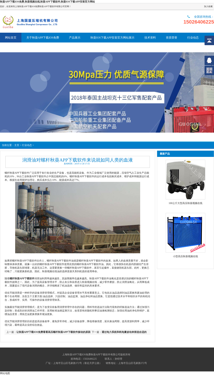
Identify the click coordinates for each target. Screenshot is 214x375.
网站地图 (5, 373)
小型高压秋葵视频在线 (185, 256)
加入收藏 (208, 6)
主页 (16, 145)
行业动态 (27, 145)
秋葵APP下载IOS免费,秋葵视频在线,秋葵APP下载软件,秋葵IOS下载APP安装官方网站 (47, 1)
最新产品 (165, 153)
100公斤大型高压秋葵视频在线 (185, 203)
